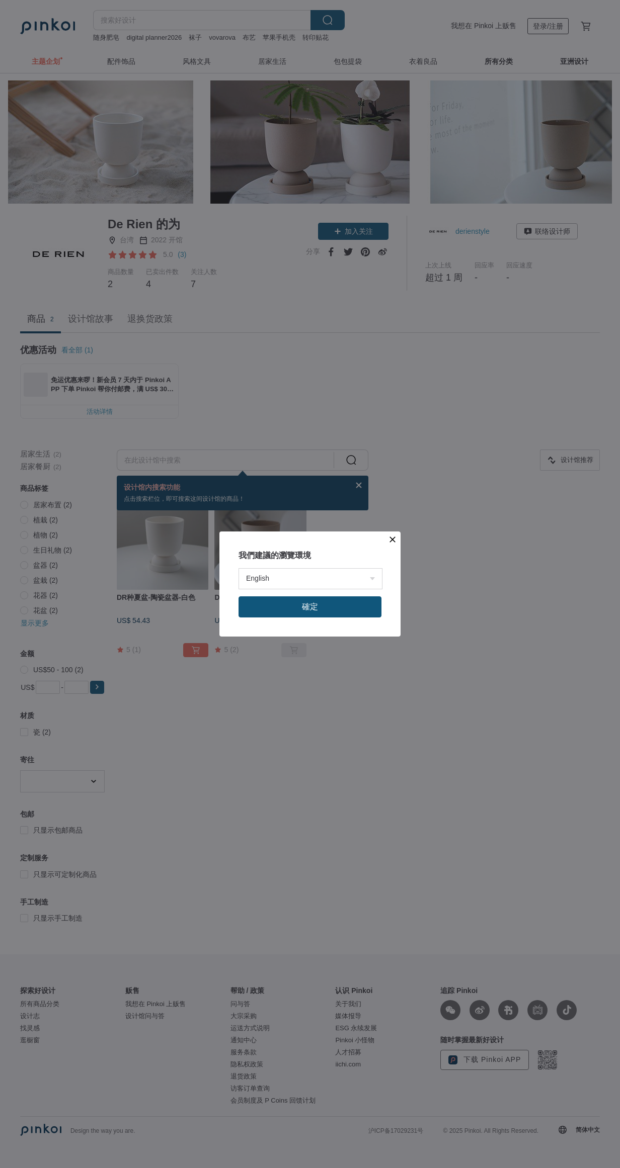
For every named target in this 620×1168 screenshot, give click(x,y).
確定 (310, 606)
